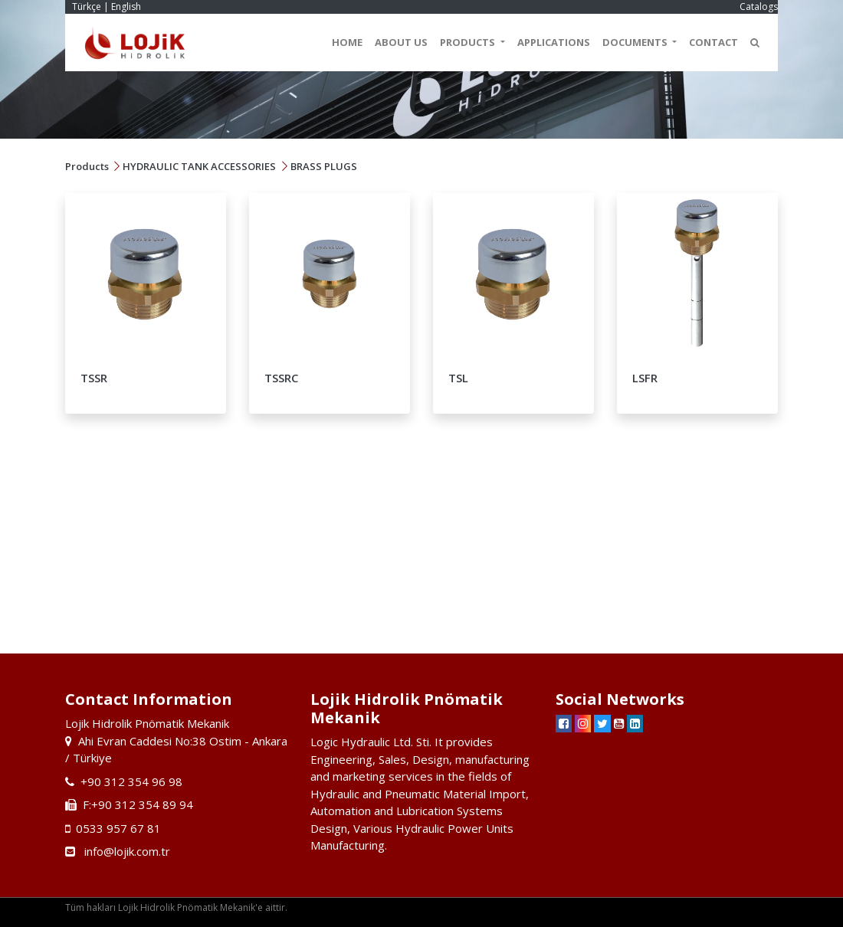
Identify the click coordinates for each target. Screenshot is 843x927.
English (126, 6)
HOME (347, 42)
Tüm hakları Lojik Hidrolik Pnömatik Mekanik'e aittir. (176, 907)
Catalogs (759, 6)
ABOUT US (401, 42)
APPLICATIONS (553, 42)
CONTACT (713, 42)
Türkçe (86, 6)
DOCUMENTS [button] (636, 42)
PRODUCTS (468, 42)
